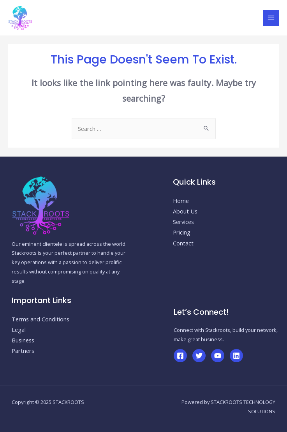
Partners (23, 350)
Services (183, 222)
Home (181, 201)
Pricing (181, 232)
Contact (183, 243)
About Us (185, 211)
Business (23, 340)
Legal (19, 329)
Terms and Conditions (40, 319)
